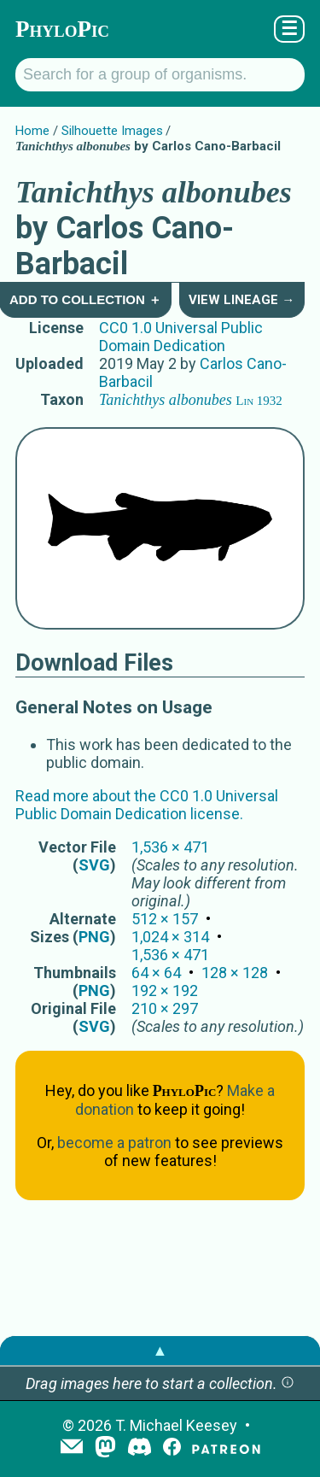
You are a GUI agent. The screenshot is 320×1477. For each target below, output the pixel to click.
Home (32, 130)
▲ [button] (160, 1350)
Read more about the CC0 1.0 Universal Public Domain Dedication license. (146, 805)
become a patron (114, 1143)
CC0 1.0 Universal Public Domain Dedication (181, 337)
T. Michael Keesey (176, 1425)
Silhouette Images (112, 130)
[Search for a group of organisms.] (160, 74)
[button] (287, 1383)
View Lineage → (241, 300)
